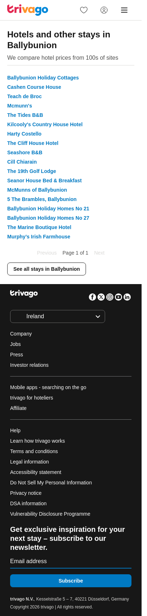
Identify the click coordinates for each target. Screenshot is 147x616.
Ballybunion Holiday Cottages (43, 78)
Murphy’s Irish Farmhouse (38, 236)
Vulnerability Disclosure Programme (50, 514)
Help (15, 430)
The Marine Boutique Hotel (39, 227)
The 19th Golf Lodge (31, 171)
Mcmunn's (19, 106)
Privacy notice (26, 493)
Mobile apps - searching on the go (48, 387)
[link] (84, 10)
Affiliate (18, 408)
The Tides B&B (25, 115)
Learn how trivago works (37, 441)
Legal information (29, 462)
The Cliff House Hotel (33, 143)
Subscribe (71, 581)
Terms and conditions (34, 451)
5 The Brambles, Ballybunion (42, 199)
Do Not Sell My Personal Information (51, 482)
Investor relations (29, 365)
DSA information (28, 503)
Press (16, 354)
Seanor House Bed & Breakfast (44, 180)
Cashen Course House (34, 87)
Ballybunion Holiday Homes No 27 (48, 218)
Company (21, 334)
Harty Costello (24, 134)
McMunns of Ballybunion (37, 190)
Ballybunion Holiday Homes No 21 (48, 208)
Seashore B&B (24, 152)
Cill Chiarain (22, 162)
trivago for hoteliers (31, 398)
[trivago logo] (27, 10)
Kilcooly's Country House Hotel (45, 124)
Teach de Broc (24, 96)
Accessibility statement (35, 472)
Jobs (15, 344)
